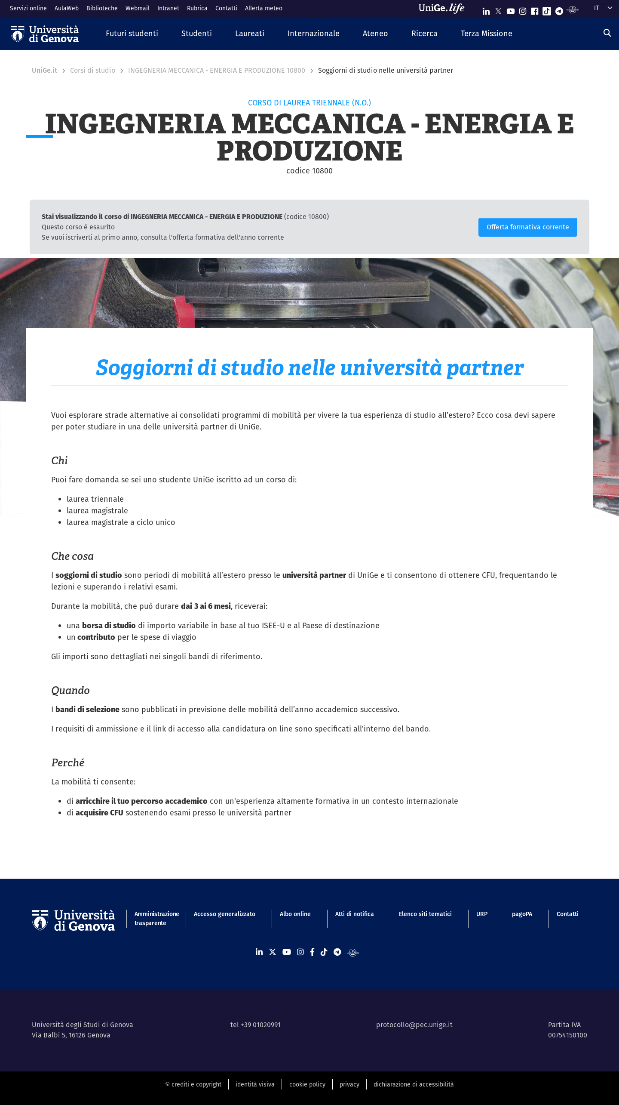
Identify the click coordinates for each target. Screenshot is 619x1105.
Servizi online (28, 8)
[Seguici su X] (498, 9)
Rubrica (197, 8)
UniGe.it (44, 70)
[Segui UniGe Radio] (573, 9)
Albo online (295, 914)
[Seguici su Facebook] (534, 9)
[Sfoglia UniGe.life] (444, 8)
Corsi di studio (92, 70)
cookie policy (307, 1084)
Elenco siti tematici (425, 914)
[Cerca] (607, 33)
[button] (132, 33)
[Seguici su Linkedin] (486, 9)
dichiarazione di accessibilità (414, 1084)
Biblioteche (102, 8)
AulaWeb (67, 8)
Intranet (168, 8)
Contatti (226, 8)
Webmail (138, 8)
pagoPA (522, 914)
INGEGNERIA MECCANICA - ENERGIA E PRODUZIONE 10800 (216, 70)
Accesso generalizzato (224, 914)
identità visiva (255, 1084)
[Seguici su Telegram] (559, 9)
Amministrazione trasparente (152, 918)
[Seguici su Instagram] (522, 9)
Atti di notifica (354, 914)
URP (481, 914)
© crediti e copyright (193, 1084)
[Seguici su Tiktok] (547, 9)
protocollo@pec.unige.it (414, 1025)
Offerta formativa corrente (528, 227)
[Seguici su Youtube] (510, 9)
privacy (349, 1084)
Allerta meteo (263, 8)
